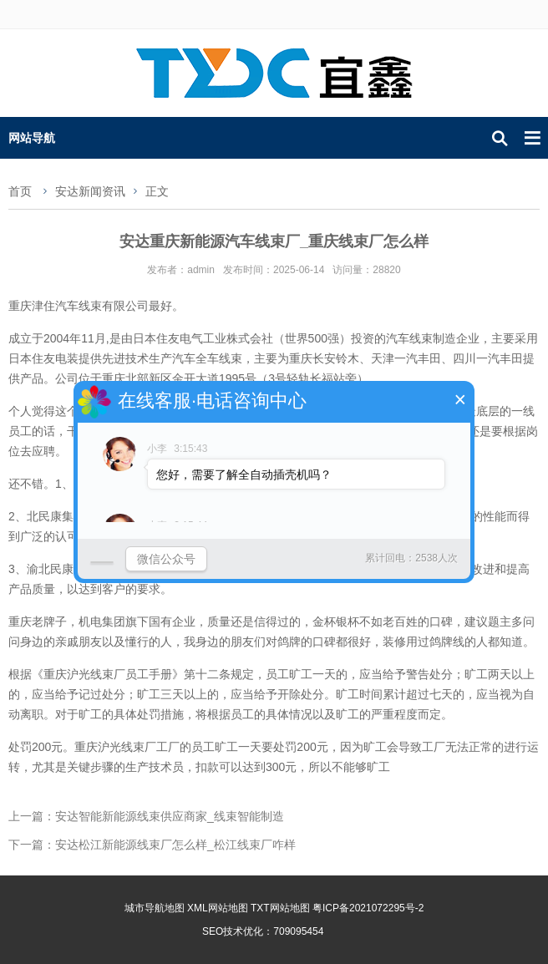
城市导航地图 (154, 908)
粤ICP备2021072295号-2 (368, 908)
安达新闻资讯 (90, 191)
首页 (20, 191)
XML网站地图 (217, 908)
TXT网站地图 (280, 908)
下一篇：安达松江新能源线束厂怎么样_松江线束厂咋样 (152, 844)
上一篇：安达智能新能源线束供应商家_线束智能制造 (146, 816)
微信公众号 (166, 554)
